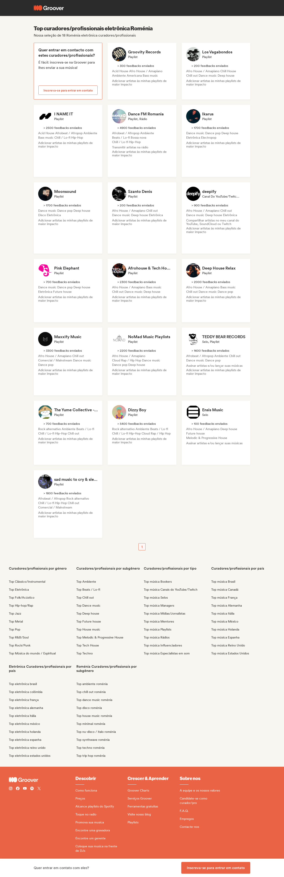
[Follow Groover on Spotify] (32, 789)
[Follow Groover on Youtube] (25, 789)
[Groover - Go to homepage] (42, 780)
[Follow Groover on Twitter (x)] (39, 789)
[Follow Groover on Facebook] (18, 789)
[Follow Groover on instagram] (10, 789)
